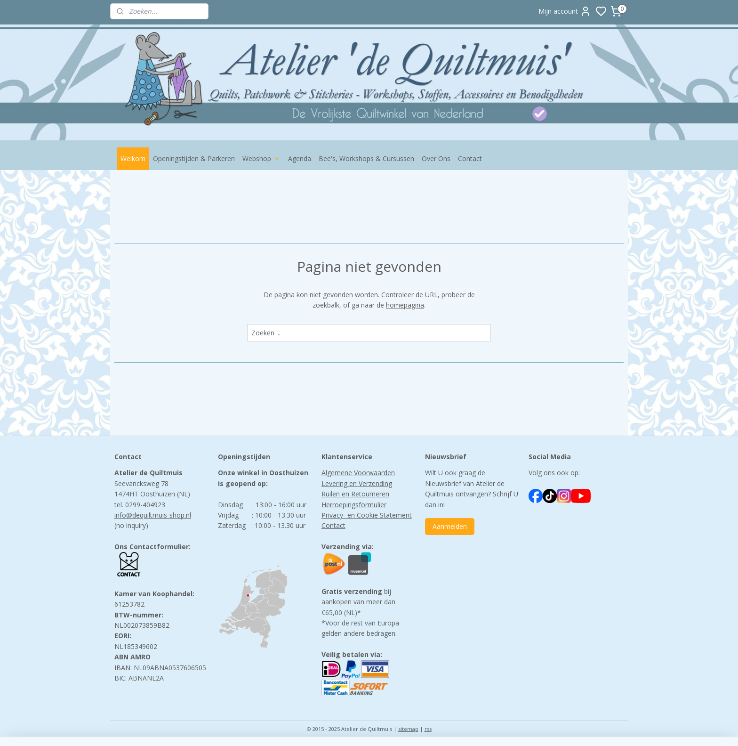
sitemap (408, 728)
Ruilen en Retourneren (355, 493)
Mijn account (564, 11)
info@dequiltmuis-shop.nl (152, 515)
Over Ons (436, 158)
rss (428, 728)
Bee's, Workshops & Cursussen (366, 158)
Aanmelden (450, 526)
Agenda (299, 158)
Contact (470, 158)
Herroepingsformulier (353, 504)
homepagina (405, 304)
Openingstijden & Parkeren (194, 158)
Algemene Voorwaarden (358, 472)
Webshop (261, 158)
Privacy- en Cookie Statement (366, 515)
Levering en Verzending (356, 483)
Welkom (132, 158)
